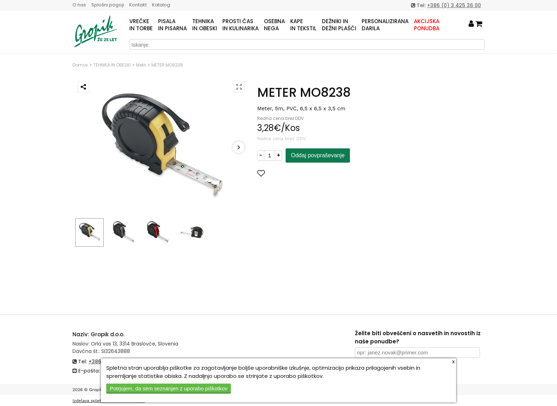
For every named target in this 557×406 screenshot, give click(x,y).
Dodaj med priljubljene (296, 173)
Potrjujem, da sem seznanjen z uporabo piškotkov (168, 388)
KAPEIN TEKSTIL (303, 25)
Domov (80, 65)
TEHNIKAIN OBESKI (204, 25)
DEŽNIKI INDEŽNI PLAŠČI (339, 25)
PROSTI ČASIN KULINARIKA (240, 25)
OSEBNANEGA (274, 25)
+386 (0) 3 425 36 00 (454, 5)
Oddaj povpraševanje (318, 155)
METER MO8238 (167, 65)
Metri (141, 65)
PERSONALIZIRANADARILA (385, 25)
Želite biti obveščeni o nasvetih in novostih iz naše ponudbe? (418, 337)
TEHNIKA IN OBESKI (112, 65)
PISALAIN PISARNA (172, 25)
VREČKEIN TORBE (141, 25)
